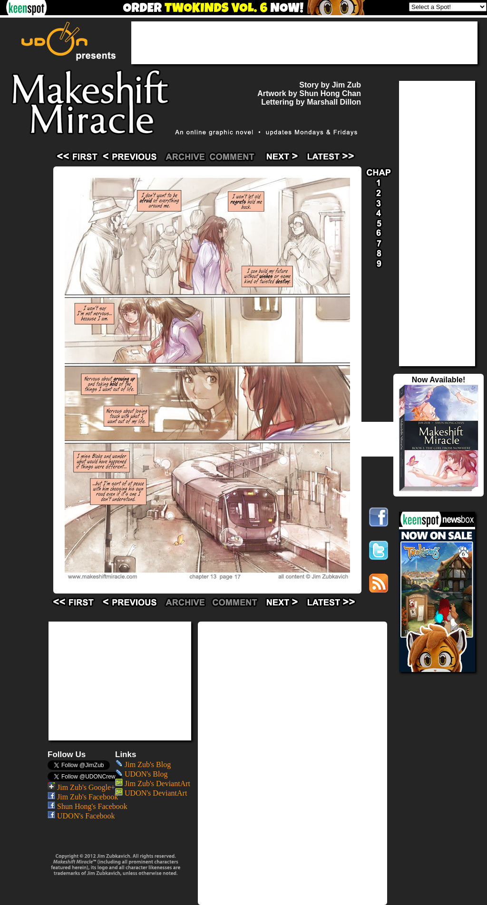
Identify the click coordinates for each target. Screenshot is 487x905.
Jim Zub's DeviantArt (152, 783)
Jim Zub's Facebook (83, 797)
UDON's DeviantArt (151, 793)
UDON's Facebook (81, 816)
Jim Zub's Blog (143, 764)
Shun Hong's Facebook (87, 806)
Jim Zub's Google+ (81, 787)
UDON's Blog (141, 774)
